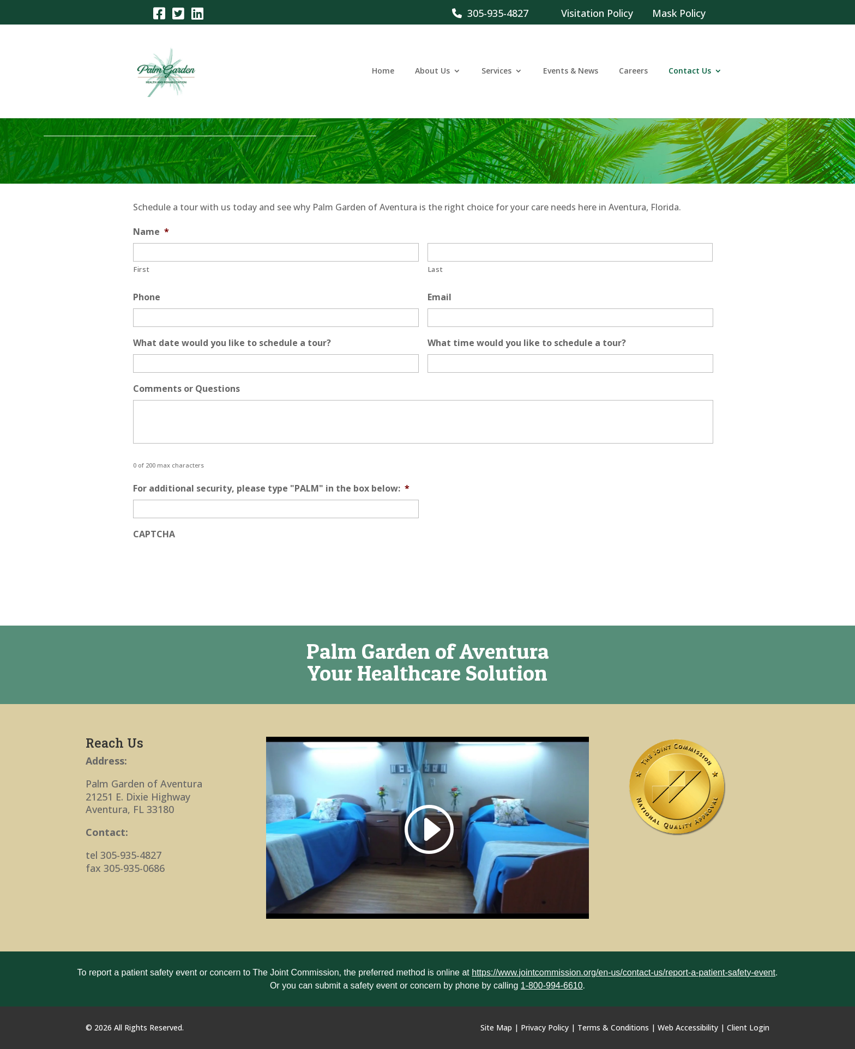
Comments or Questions (186, 389)
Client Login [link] (748, 1027)
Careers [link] (633, 72)
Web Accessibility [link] (688, 1027)
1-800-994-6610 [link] (552, 985)
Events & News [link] (570, 72)
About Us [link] (432, 72)
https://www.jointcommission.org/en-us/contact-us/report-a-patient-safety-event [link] (623, 972)
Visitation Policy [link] (597, 13)
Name (151, 232)
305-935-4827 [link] (490, 13)
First (141, 269)
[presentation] (216, 566)
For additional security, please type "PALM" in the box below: (271, 488)
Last (435, 269)
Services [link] (496, 72)
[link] (158, 12)
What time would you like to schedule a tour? (527, 343)
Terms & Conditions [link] (613, 1027)
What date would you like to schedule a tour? (232, 343)
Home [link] (383, 72)
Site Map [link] (496, 1027)
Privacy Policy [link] (545, 1027)
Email (439, 297)
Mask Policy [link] (679, 13)
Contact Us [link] (690, 72)
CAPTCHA (154, 534)
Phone (146, 297)
